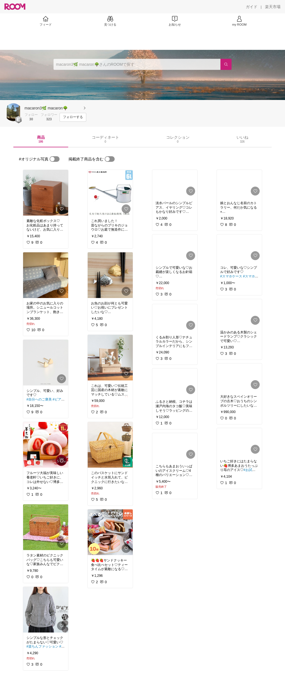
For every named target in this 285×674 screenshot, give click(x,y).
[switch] (55, 159)
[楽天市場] (273, 6)
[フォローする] (73, 117)
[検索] (226, 64)
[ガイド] (251, 6)
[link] (45, 193)
